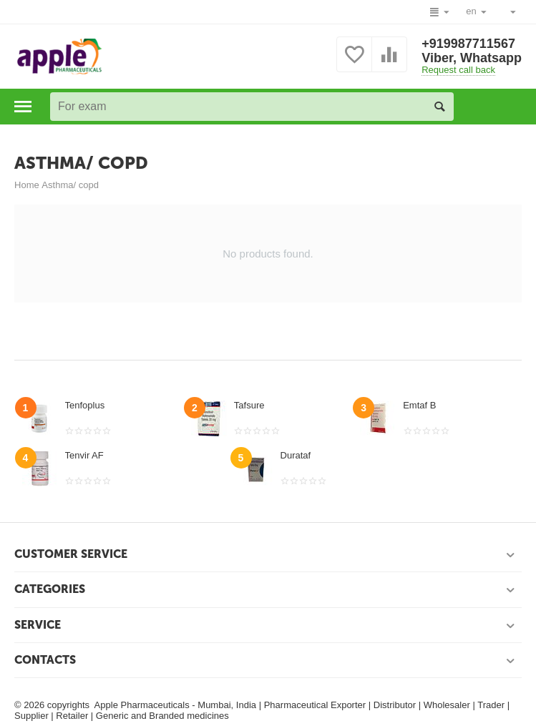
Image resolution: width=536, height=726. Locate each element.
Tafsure (249, 405)
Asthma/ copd (70, 185)
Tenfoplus (85, 405)
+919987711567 (468, 43)
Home (26, 185)
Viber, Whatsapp (472, 58)
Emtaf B (419, 405)
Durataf (296, 455)
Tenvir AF (84, 455)
